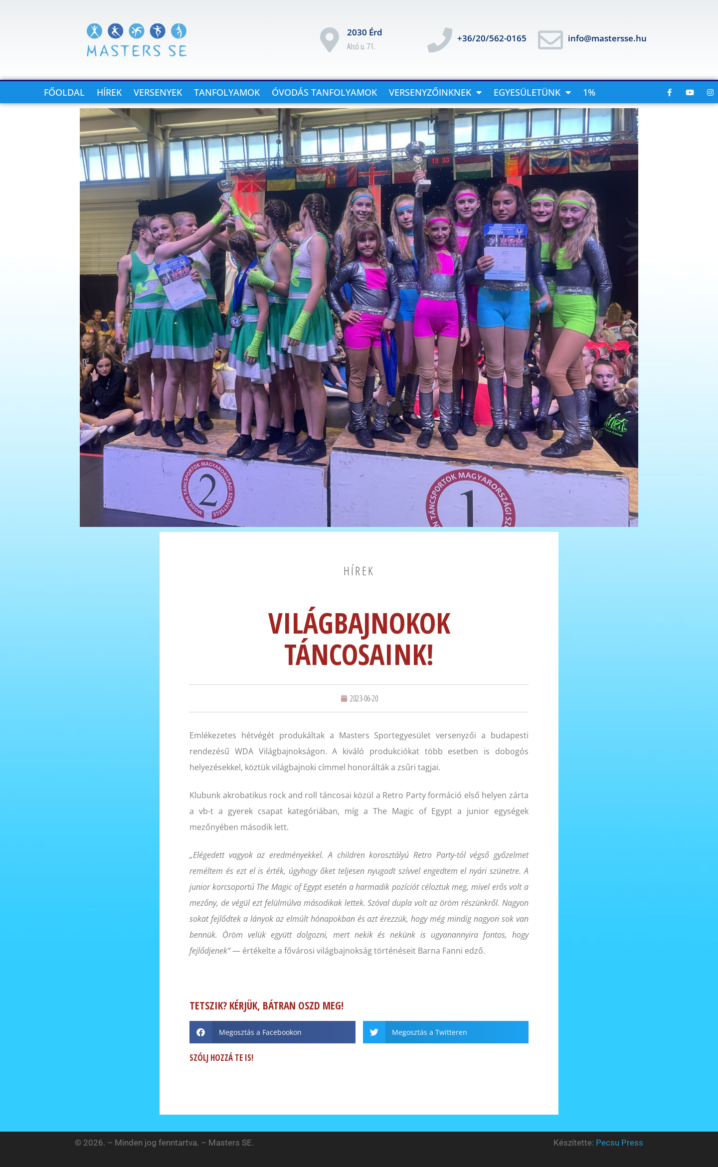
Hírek (109, 92)
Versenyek (158, 92)
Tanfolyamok (227, 92)
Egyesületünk (532, 92)
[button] (272, 1032)
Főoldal (64, 92)
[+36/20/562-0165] (439, 39)
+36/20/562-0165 (492, 38)
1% (589, 92)
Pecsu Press (619, 1143)
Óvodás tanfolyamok (324, 92)
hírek (359, 570)
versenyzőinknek (435, 92)
